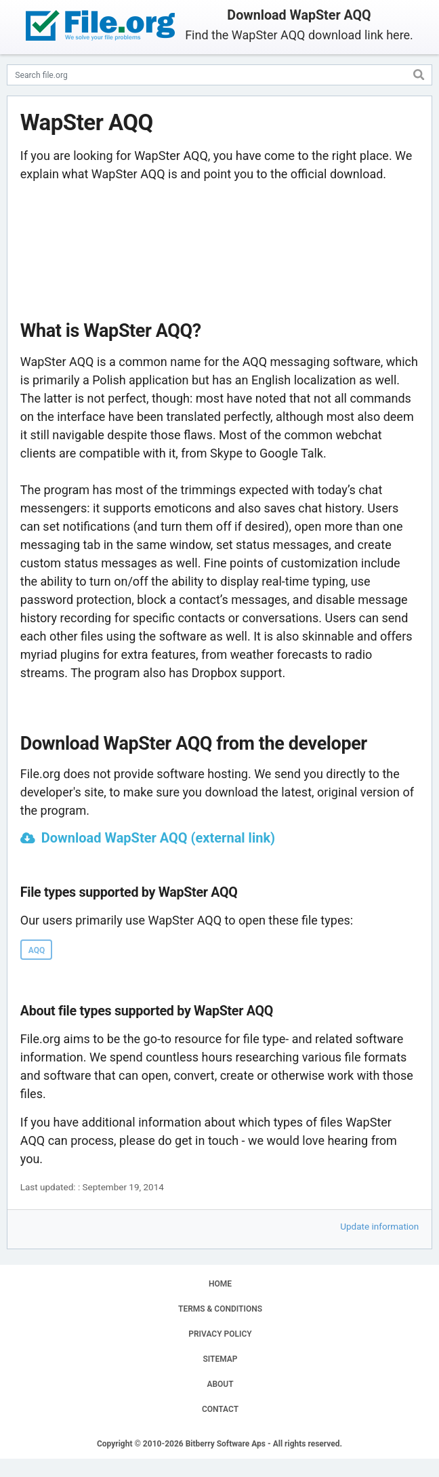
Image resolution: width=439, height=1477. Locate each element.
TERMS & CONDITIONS (220, 1309)
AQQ (36, 950)
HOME (220, 1284)
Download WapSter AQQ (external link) (158, 838)
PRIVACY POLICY (219, 1334)
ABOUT (220, 1384)
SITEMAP (220, 1359)
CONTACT (220, 1409)
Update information (379, 1226)
